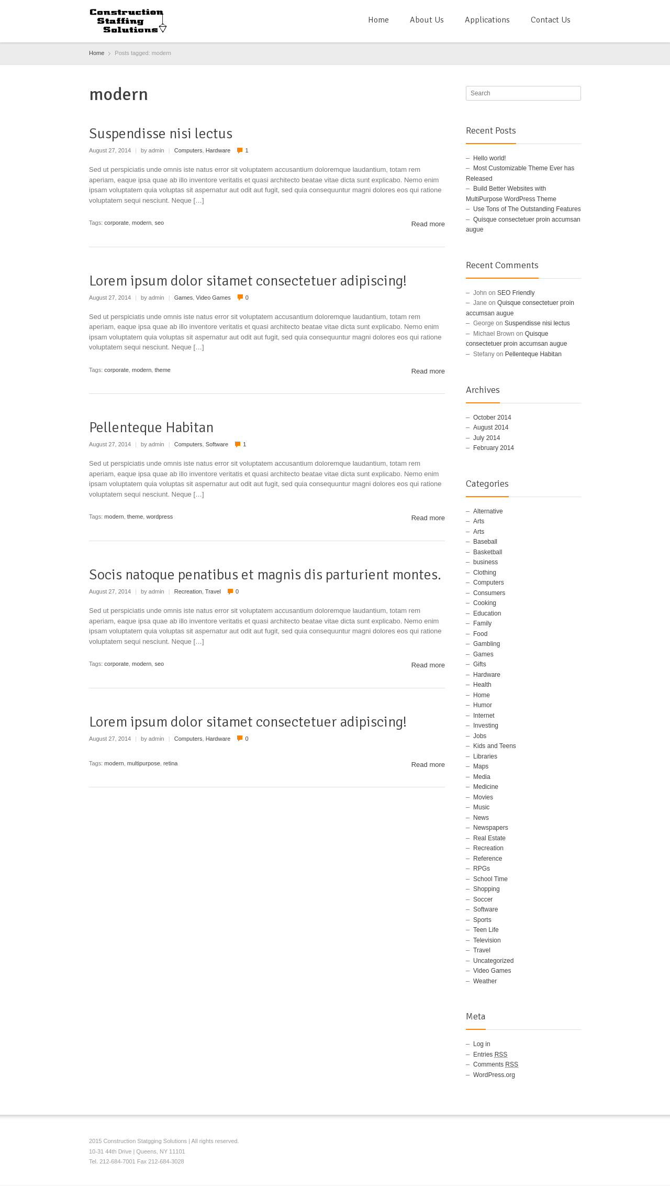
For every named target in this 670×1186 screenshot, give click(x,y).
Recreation (188, 591)
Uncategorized (493, 960)
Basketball (487, 552)
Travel (213, 591)
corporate (116, 222)
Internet (484, 715)
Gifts (479, 664)
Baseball (485, 541)
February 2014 (493, 448)
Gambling (486, 643)
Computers (188, 150)
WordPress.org (494, 1075)
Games (183, 297)
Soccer (483, 899)
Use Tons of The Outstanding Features (527, 209)
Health (482, 684)
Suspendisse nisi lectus (160, 133)
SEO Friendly (515, 292)
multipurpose (143, 763)
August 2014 (490, 427)
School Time (490, 879)
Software (217, 444)
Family (482, 623)
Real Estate (489, 838)
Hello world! (489, 158)
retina (170, 763)
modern (141, 222)
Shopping (486, 889)
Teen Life (486, 930)
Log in (481, 1044)
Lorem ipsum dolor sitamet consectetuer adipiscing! (248, 281)
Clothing (484, 572)
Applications (487, 20)
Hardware (218, 150)
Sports (482, 920)
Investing (485, 725)
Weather (485, 981)
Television (487, 940)
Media (481, 777)
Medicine (485, 786)
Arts (478, 521)
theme (162, 370)
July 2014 (486, 438)
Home (378, 20)
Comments (495, 1064)
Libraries (485, 756)
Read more (428, 224)
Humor (482, 705)
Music (481, 807)
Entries (490, 1054)
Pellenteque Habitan (151, 427)
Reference (487, 858)
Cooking (484, 603)
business (485, 562)
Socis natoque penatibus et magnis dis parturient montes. (265, 575)
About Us (427, 20)
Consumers (489, 593)
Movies (483, 797)
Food (480, 634)
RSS (574, 1142)
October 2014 (492, 417)
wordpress (159, 516)
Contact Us (551, 20)
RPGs (481, 868)
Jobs (479, 736)
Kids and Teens (494, 746)
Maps (480, 766)
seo (159, 222)
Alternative (488, 511)
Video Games (213, 297)
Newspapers (490, 827)
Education (487, 613)
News (481, 817)
